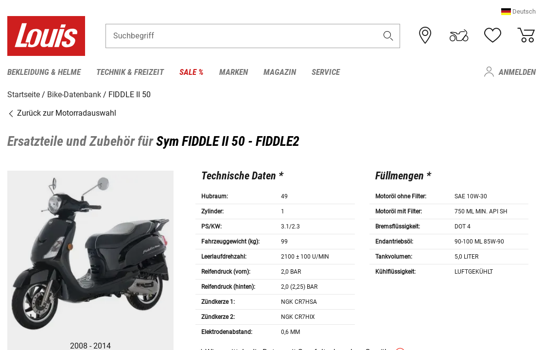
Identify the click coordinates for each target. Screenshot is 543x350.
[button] (518, 12)
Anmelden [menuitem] (517, 72)
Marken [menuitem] (233, 72)
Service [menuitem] (326, 72)
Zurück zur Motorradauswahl (61, 113)
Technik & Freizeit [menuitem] (130, 72)
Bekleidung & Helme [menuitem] (44, 72)
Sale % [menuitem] (191, 72)
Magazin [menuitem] (279, 72)
